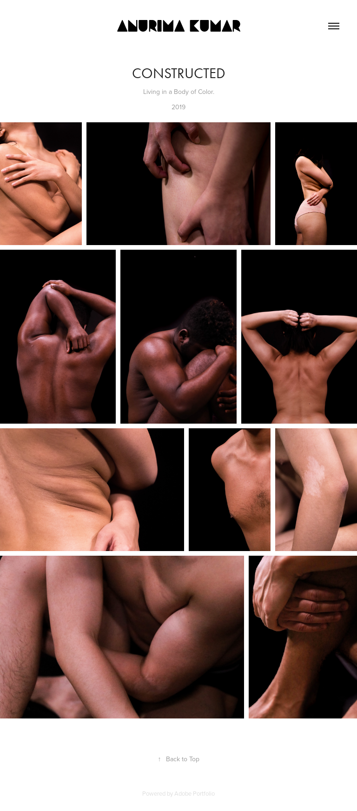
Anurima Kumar (178, 26)
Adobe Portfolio (194, 793)
